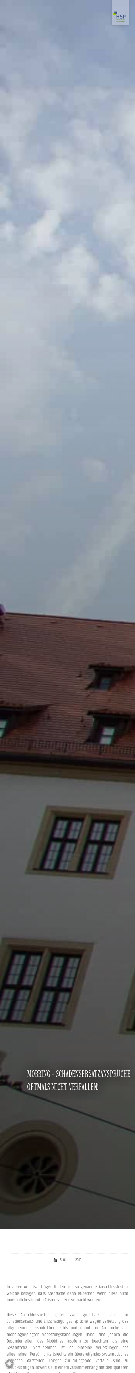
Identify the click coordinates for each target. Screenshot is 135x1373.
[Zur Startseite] (120, 12)
